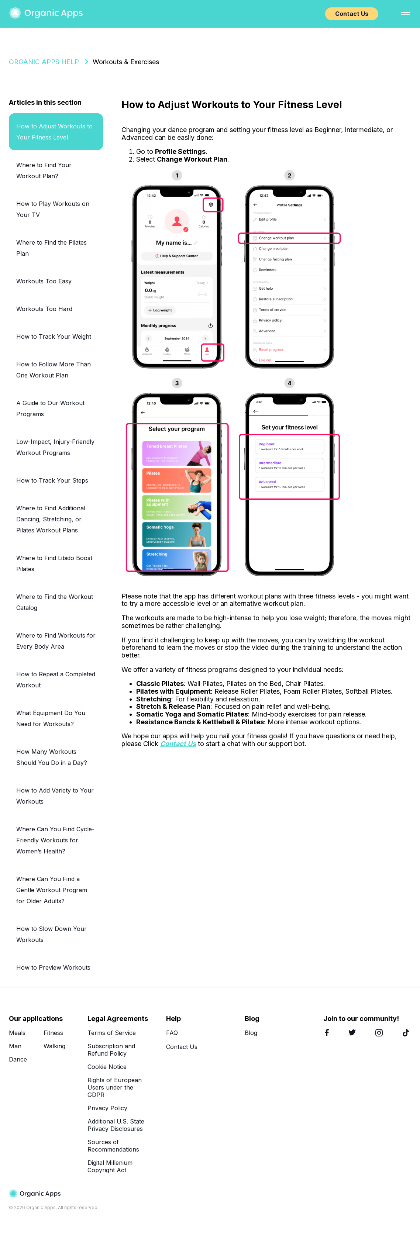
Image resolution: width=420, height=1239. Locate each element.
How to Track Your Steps (52, 480)
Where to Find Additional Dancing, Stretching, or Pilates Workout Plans (50, 519)
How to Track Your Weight (53, 336)
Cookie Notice (107, 1066)
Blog (251, 1032)
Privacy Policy (107, 1108)
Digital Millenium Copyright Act (109, 1166)
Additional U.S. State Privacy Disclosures (115, 1125)
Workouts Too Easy (44, 281)
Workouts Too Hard (44, 309)
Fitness (53, 1032)
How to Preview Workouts (53, 967)
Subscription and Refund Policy (111, 1049)
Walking (54, 1046)
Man (15, 1046)
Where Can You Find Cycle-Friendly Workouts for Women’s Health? (55, 840)
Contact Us (351, 13)
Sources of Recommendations (113, 1145)
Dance (18, 1059)
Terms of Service (111, 1032)
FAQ (172, 1032)
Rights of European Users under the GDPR (114, 1087)
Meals (17, 1032)
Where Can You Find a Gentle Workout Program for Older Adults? (51, 890)
